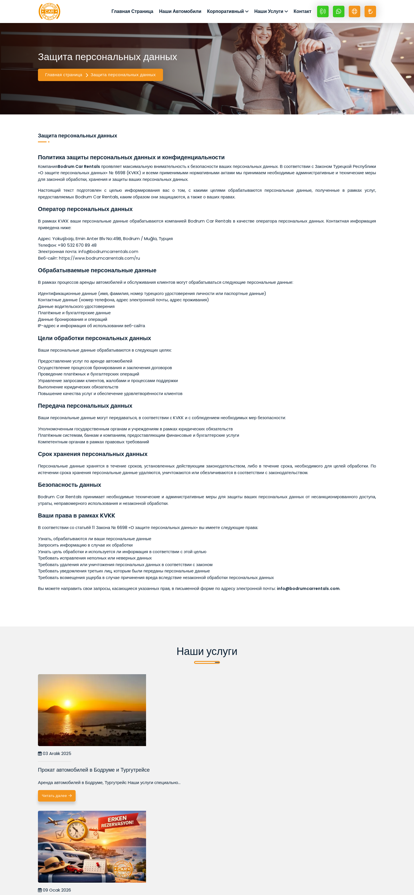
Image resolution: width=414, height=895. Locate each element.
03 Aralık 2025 (54, 758)
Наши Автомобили (180, 13)
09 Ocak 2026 (169, 758)
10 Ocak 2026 (284, 758)
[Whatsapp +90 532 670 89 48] (338, 13)
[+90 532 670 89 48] (323, 13)
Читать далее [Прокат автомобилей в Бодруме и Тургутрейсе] (63, 815)
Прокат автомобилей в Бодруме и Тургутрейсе (78, 777)
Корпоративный (225, 13)
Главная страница (64, 79)
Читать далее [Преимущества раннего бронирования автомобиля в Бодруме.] (178, 815)
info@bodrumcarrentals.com (109, 256)
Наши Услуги (268, 13)
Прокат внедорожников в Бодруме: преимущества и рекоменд (309, 777)
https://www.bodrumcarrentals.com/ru (100, 262)
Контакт (302, 13)
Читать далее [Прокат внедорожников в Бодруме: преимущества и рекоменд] (293, 815)
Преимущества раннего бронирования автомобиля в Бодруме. (199, 777)
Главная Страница (133, 13)
